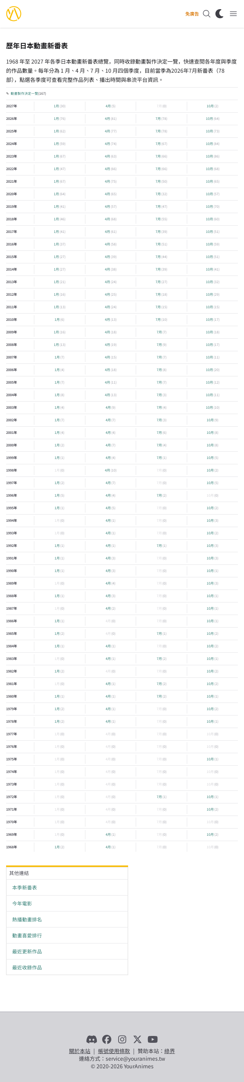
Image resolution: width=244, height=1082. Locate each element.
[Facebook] (107, 1039)
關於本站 (79, 1051)
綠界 (169, 1051)
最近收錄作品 (27, 967)
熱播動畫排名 (27, 919)
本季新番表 (24, 887)
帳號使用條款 (114, 1051)
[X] (137, 1039)
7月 (159, 106)
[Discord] (91, 1039)
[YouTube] (152, 1039)
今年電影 (22, 903)
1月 (56, 106)
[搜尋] (206, 13)
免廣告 (192, 14)
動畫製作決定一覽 (24, 93)
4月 (108, 106)
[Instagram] (122, 1039)
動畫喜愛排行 (27, 935)
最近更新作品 (27, 951)
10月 (210, 106)
